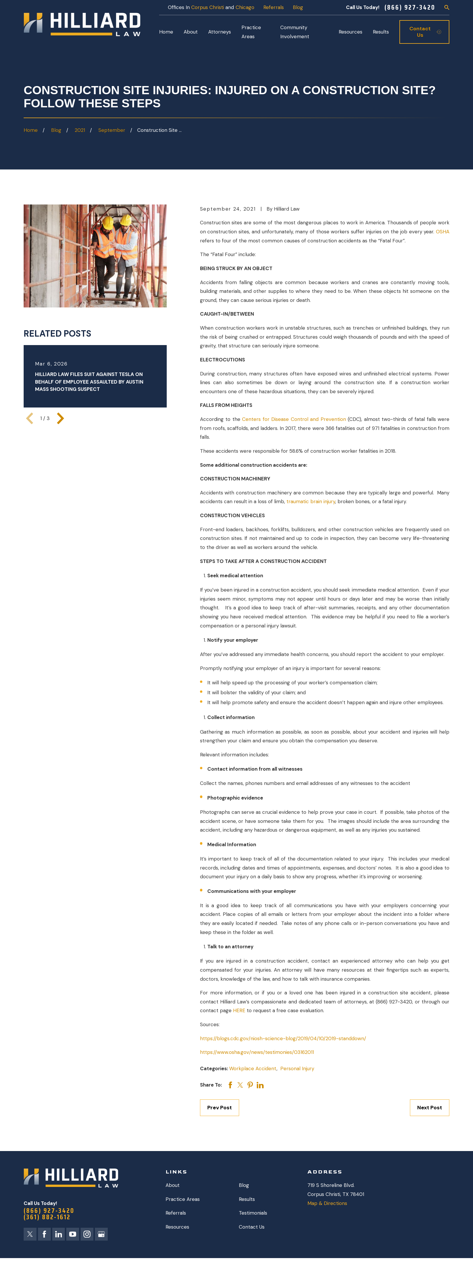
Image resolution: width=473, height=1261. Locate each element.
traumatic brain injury (310, 501)
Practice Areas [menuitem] (251, 32)
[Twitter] (30, 1234)
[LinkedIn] (58, 1234)
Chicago (245, 7)
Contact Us (252, 1227)
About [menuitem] (191, 32)
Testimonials (253, 1213)
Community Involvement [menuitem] (294, 32)
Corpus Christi (207, 7)
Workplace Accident (253, 1068)
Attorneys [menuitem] (219, 32)
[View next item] (60, 418)
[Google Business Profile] (101, 1234)
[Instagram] (87, 1234)
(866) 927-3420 (410, 7)
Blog (298, 7)
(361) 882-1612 (47, 1217)
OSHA (442, 231)
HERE (240, 1010)
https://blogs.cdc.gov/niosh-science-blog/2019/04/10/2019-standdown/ (283, 1038)
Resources (177, 1227)
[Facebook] (44, 1234)
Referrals (273, 7)
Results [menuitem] (381, 32)
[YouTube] (72, 1234)
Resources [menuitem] (350, 32)
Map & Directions (327, 1203)
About (173, 1185)
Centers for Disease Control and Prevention (294, 419)
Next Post (429, 1107)
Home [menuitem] (166, 32)
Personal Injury (297, 1068)
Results (247, 1199)
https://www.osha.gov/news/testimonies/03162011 (257, 1052)
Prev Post (219, 1107)
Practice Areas (183, 1199)
